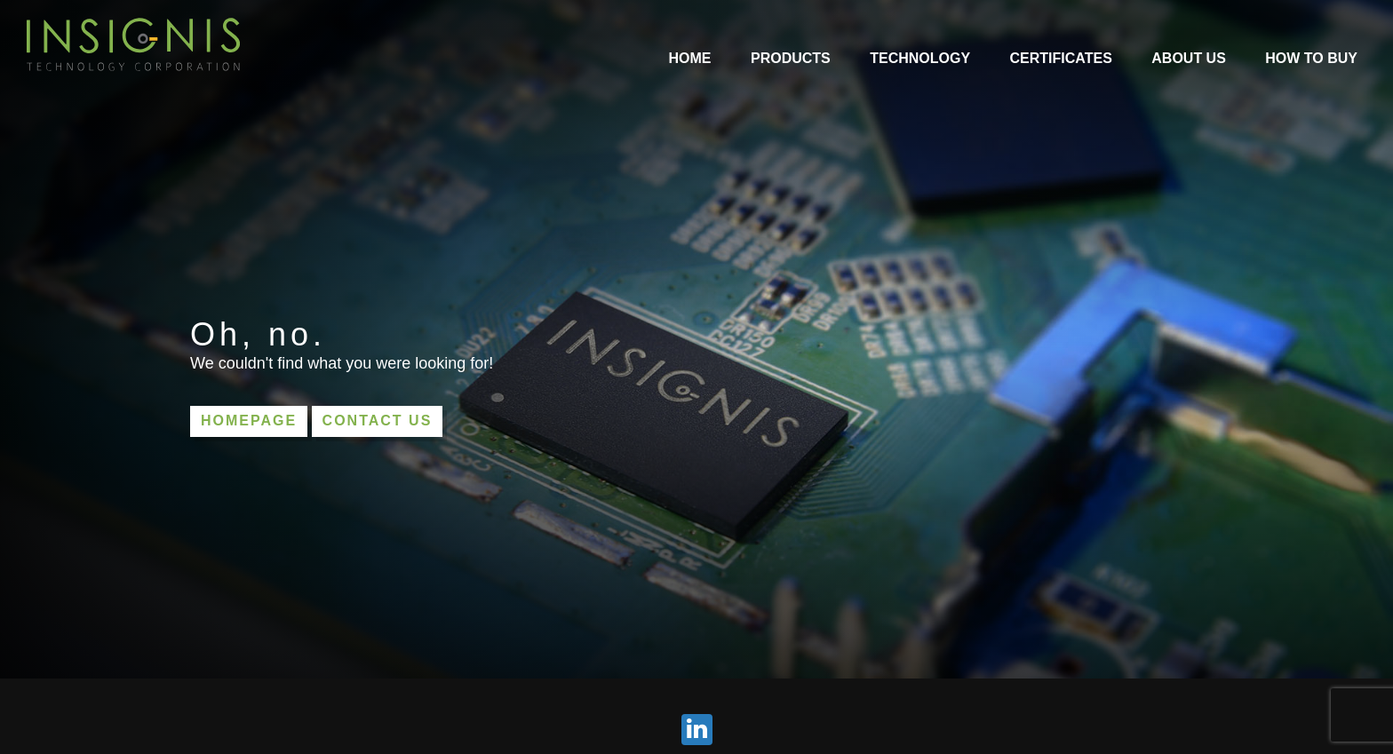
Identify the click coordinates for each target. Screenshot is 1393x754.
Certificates (1061, 58)
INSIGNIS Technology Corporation (133, 44)
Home (690, 58)
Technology (920, 58)
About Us (1188, 58)
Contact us (377, 420)
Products (791, 58)
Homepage (249, 420)
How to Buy (1311, 58)
